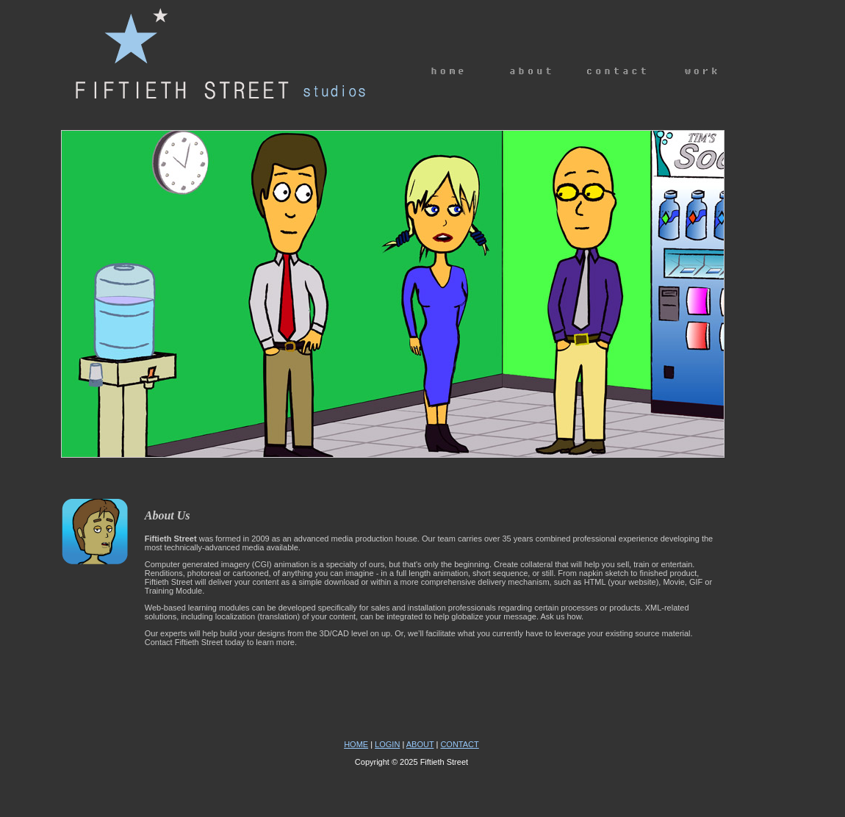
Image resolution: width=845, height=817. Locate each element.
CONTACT (459, 744)
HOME (356, 744)
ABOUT (420, 744)
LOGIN (387, 744)
